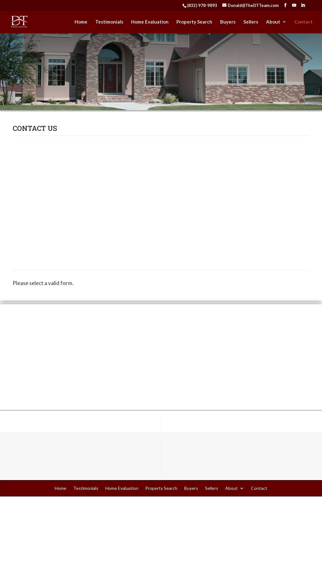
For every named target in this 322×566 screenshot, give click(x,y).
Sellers (250, 22)
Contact (303, 22)
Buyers (228, 22)
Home (81, 22)
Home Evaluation (150, 22)
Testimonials (109, 22)
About (273, 22)
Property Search (194, 22)
